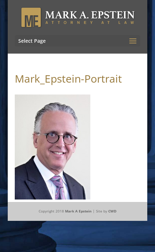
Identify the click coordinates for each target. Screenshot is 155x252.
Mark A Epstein (78, 211)
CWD (112, 211)
